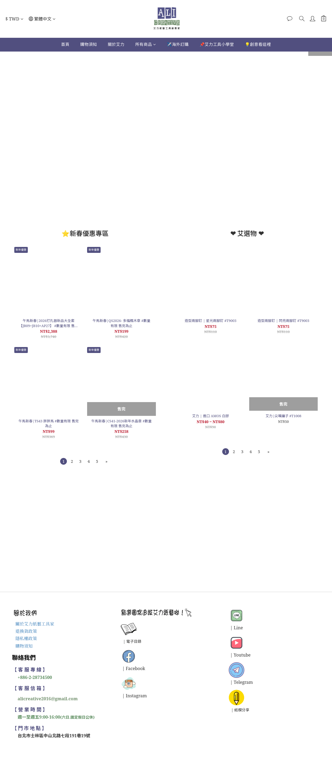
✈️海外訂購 (178, 44)
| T (233, 682)
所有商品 (145, 44)
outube (243, 655)
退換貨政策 (26, 631)
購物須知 (88, 44)
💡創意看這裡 (258, 44)
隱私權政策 (26, 638)
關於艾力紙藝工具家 (34, 624)
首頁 (65, 44)
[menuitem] (63, 461)
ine (240, 628)
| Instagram (134, 696)
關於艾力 (116, 44)
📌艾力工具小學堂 (217, 44)
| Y (233, 655)
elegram (244, 682)
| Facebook (133, 668)
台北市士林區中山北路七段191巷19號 (54, 736)
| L (233, 628)
